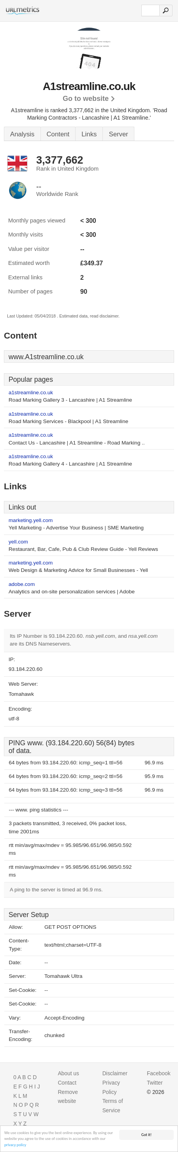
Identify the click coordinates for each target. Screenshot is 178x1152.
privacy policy (15, 1145)
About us (68, 1073)
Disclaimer (115, 1073)
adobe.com (22, 584)
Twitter (155, 1083)
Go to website (86, 98)
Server (118, 134)
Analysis (22, 134)
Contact (67, 1083)
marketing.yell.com (31, 520)
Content (58, 134)
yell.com (18, 542)
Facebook (159, 1073)
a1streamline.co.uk (31, 392)
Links (89, 134)
